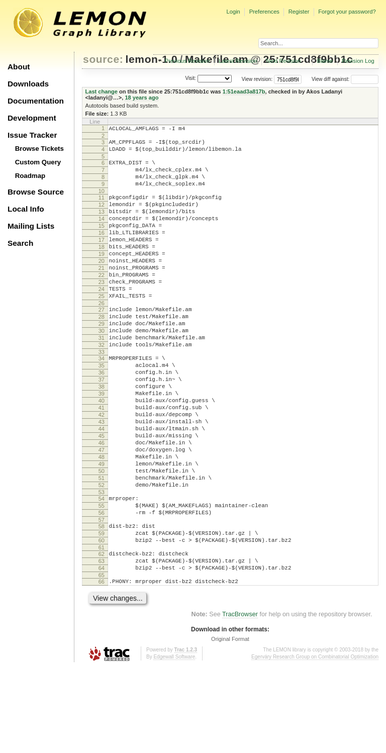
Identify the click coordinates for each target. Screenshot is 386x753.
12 (102, 217)
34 (102, 401)
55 (102, 578)
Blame (325, 61)
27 (102, 343)
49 (102, 529)
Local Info (26, 209)
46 (102, 503)
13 (102, 225)
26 (102, 336)
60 (102, 619)
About (19, 66)
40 (102, 452)
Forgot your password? (346, 12)
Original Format (230, 725)
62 (102, 634)
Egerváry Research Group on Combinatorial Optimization (314, 742)
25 (102, 328)
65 (102, 659)
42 (102, 469)
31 (102, 377)
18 (102, 268)
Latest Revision (238, 61)
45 (102, 495)
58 (102, 602)
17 (102, 259)
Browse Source (36, 191)
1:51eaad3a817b (244, 91)
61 (102, 627)
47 (102, 512)
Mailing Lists (31, 226)
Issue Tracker (32, 135)
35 (102, 409)
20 (102, 285)
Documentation (36, 101)
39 (102, 443)
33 (102, 394)
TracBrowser (240, 700)
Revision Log (358, 61)
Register (299, 12)
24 (102, 319)
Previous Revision (187, 61)
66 (102, 666)
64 (102, 651)
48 (102, 520)
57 (102, 595)
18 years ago (141, 98)
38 (102, 435)
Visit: (190, 78)
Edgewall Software (174, 742)
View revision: (257, 79)
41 (102, 460)
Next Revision (283, 61)
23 (102, 311)
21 (102, 294)
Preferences (264, 12)
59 (102, 610)
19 (102, 276)
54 (102, 570)
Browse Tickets (39, 148)
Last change (101, 91)
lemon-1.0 (152, 59)
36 (102, 418)
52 (102, 554)
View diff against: (345, 79)
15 (102, 242)
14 (102, 234)
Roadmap (30, 175)
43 (102, 478)
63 (102, 642)
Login (233, 12)
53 (102, 563)
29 (102, 360)
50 (102, 537)
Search (20, 243)
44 (102, 486)
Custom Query (38, 162)
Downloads (28, 83)
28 (102, 351)
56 (102, 587)
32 (102, 386)
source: (103, 59)
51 (102, 546)
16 (102, 251)
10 (102, 202)
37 (102, 426)
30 (102, 368)
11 (102, 208)
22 (102, 302)
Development (32, 118)
